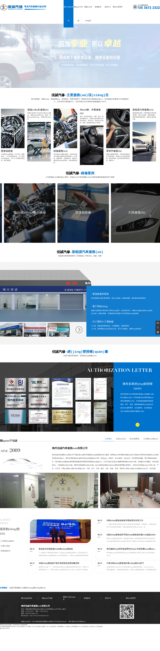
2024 (31, 551)
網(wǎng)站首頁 (68, 13)
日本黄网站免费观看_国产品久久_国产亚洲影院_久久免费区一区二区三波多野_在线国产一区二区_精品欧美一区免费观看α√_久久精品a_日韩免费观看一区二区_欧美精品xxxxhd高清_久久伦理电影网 (51, 626)
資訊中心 (108, 7)
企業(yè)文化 (121, 439)
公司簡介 (108, 439)
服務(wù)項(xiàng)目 (88, 13)
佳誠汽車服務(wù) (16, 588)
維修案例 (98, 7)
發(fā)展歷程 (134, 439)
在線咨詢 (158, 323)
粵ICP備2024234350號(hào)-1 (77, 621)
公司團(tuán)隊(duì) (150, 439)
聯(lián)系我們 (118, 7)
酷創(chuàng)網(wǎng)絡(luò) (35, 588)
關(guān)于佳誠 (78, 13)
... (137, 424)
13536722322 (158, 327)
